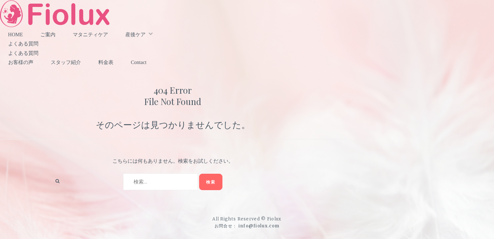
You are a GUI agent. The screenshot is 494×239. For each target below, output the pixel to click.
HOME (15, 34)
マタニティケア (90, 34)
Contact (138, 62)
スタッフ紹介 (66, 62)
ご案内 (47, 34)
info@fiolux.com (259, 226)
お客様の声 (20, 62)
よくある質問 (23, 43)
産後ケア (135, 34)
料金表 (105, 62)
